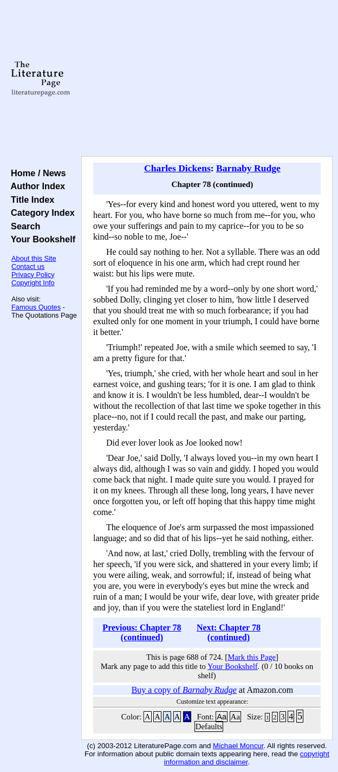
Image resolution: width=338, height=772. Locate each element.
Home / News (36, 173)
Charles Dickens (177, 168)
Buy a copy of (184, 689)
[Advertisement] (207, 79)
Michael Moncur (238, 746)
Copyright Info (33, 283)
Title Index (30, 199)
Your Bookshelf (40, 239)
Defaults (209, 726)
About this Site (33, 258)
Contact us (27, 266)
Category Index (40, 212)
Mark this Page (251, 657)
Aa (221, 716)
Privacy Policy (33, 275)
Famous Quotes (36, 307)
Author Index (35, 186)
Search (23, 226)
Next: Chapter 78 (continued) (229, 632)
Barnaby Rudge (248, 168)
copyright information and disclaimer (246, 758)
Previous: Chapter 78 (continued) (141, 632)
